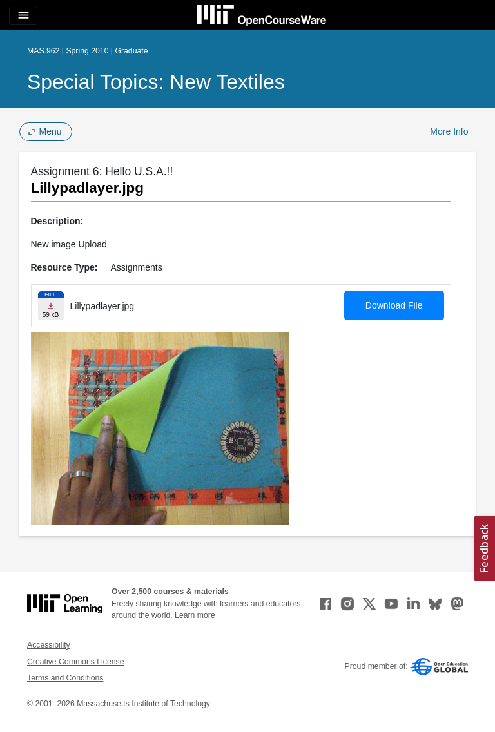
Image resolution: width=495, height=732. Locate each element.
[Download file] (51, 305)
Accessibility (48, 645)
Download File (394, 305)
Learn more (195, 615)
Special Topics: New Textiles (156, 81)
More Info (449, 131)
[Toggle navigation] (23, 15)
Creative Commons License (75, 661)
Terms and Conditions (65, 677)
